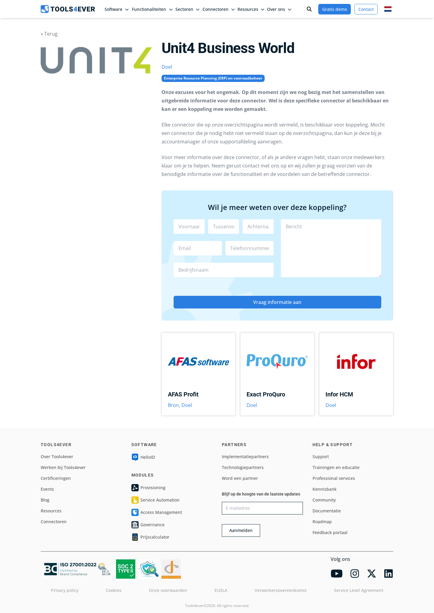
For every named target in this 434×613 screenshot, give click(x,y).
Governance (148, 524)
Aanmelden (241, 530)
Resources (51, 511)
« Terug (49, 33)
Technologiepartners (243, 467)
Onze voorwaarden (168, 590)
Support (321, 456)
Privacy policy (64, 590)
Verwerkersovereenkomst (281, 590)
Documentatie (327, 511)
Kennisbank (325, 489)
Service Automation (155, 500)
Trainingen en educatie (336, 467)
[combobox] (224, 270)
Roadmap (322, 521)
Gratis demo (334, 9)
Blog (45, 500)
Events (47, 489)
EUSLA (221, 590)
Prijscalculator (150, 537)
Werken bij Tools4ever (63, 467)
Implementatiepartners (245, 456)
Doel (167, 67)
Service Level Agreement (358, 590)
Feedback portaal (330, 532)
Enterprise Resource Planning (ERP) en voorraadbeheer (213, 78)
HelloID (143, 457)
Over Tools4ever (57, 456)
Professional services (334, 478)
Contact (366, 9)
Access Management (156, 512)
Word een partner (240, 478)
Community (324, 500)
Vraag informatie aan (277, 302)
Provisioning (148, 487)
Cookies (113, 590)
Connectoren (54, 521)
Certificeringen (56, 478)
